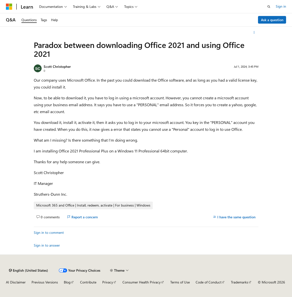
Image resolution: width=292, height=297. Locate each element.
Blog (67, 282)
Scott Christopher (57, 66)
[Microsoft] (9, 6)
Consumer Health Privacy (141, 282)
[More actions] (254, 32)
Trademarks (239, 282)
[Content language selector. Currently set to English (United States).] (28, 270)
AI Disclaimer (16, 282)
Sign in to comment (49, 232)
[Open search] (269, 6)
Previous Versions (45, 282)
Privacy (107, 282)
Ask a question (272, 19)
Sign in (281, 6)
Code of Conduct (209, 282)
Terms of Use (180, 282)
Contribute (88, 282)
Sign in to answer (47, 245)
